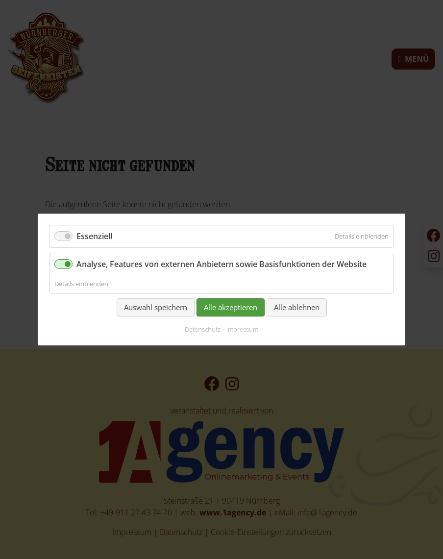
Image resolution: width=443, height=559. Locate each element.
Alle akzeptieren (230, 307)
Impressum (242, 329)
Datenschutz (203, 329)
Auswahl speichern (155, 307)
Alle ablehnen (297, 307)
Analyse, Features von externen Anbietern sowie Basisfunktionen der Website (221, 264)
